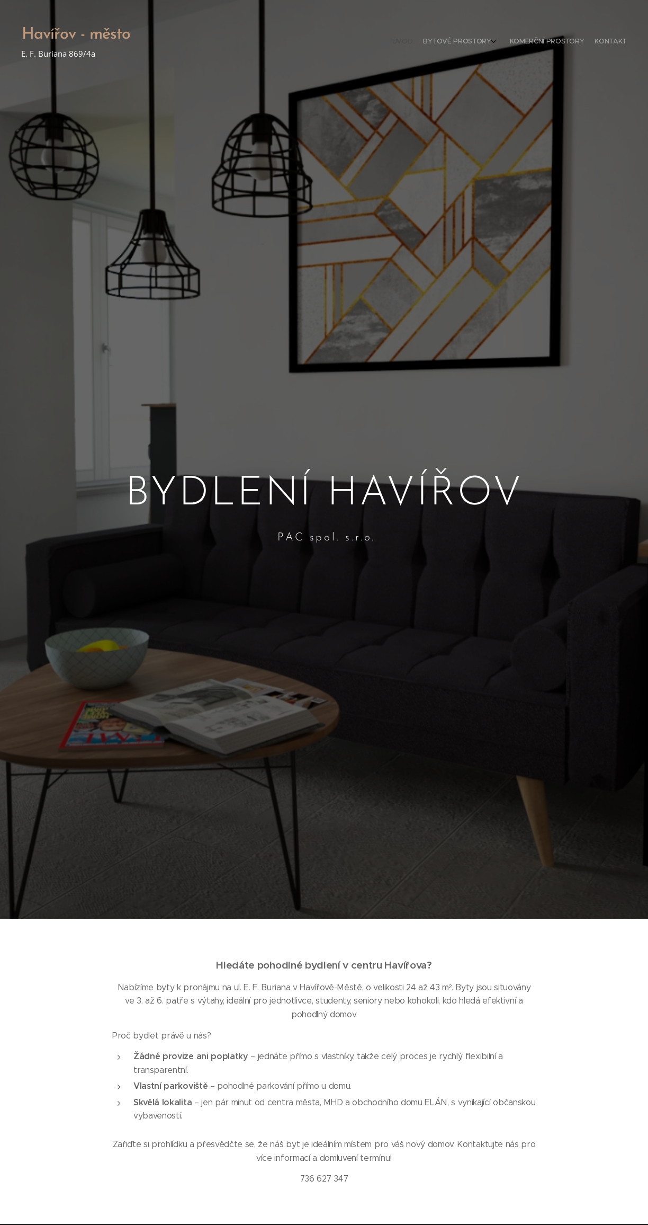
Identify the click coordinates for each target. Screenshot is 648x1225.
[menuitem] (588, 42)
